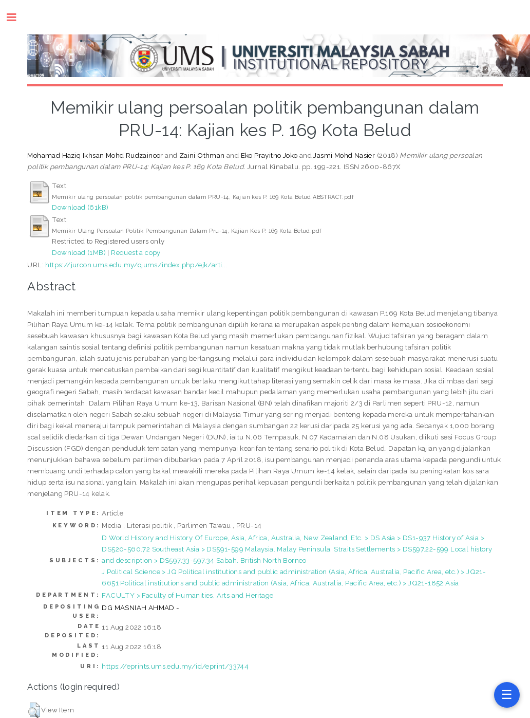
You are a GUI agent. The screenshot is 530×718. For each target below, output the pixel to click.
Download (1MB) (79, 252)
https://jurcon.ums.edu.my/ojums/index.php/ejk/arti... (136, 265)
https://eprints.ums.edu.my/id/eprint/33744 (175, 666)
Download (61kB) (80, 207)
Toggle (16, 17)
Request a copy (136, 252)
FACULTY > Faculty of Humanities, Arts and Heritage (187, 595)
